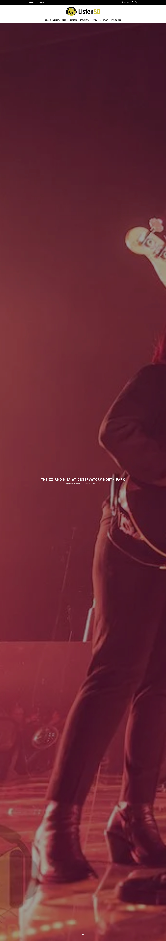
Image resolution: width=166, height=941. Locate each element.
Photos (96, 483)
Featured (86, 483)
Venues (65, 20)
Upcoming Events (52, 20)
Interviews (84, 20)
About (31, 2)
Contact (40, 2)
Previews (95, 20)
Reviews (73, 20)
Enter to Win (115, 20)
